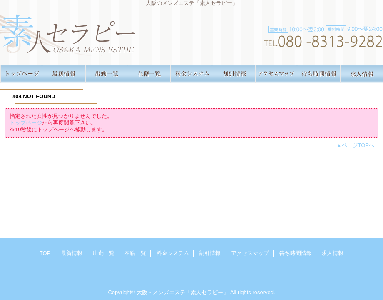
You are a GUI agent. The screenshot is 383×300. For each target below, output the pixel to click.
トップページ (26, 123)
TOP (21, 74)
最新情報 (64, 74)
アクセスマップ (276, 74)
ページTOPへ (358, 145)
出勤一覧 (106, 74)
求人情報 (361, 74)
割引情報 (234, 74)
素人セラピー (191, 32)
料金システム (191, 74)
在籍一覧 (149, 74)
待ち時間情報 (319, 74)
